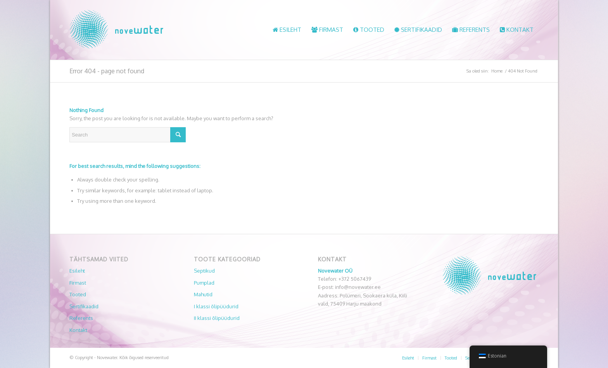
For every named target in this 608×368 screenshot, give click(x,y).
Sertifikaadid (83, 306)
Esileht (77, 271)
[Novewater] (116, 30)
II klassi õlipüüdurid (217, 318)
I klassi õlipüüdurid (216, 306)
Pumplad (204, 283)
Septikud (204, 271)
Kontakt (78, 330)
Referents (81, 318)
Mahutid (203, 294)
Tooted (77, 294)
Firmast (77, 283)
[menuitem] (287, 30)
